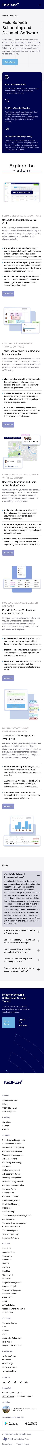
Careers (5, 1129)
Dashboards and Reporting (13, 1147)
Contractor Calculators (11, 1338)
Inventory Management (11, 1177)
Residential (6, 1248)
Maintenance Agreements (13, 1181)
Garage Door (7, 1275)
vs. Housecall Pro (9, 1371)
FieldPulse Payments (10, 1200)
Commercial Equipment (11, 1290)
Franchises (6, 1260)
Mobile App (7, 1208)
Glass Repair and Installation (13, 1309)
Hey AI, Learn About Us (11, 1345)
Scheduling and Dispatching (13, 1140)
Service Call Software (11, 1227)
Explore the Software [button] (23, 1023)
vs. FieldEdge (7, 1363)
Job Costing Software (11, 1174)
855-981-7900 (8, 1393)
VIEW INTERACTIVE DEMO (22, 192)
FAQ (4, 1334)
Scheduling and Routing (11, 1162)
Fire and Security (9, 1294)
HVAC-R (5, 1263)
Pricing (5, 1104)
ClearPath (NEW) (9, 1108)
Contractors (7, 1297)
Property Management (11, 1282)
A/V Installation (8, 1305)
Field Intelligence (9, 1111)
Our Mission (7, 1122)
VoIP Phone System (10, 1230)
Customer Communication (13, 1185)
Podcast (5, 1330)
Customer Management (12, 1151)
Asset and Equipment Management (16, 1215)
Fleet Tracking (8, 1211)
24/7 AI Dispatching (10, 1234)
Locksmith (6, 1278)
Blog (4, 1327)
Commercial (7, 1256)
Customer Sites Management (14, 1223)
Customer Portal (9, 1189)
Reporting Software (10, 1238)
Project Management (11, 1170)
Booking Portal (8, 1193)
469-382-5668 (8, 1396)
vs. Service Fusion (9, 1367)
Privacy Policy (7, 1444)
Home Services (8, 1252)
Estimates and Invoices (11, 1144)
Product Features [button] (10, 16)
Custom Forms (8, 1219)
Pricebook (6, 1166)
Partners (6, 1126)
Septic (5, 1301)
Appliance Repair (9, 1286)
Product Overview (9, 1100)
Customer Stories (9, 1323)
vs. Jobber (6, 1360)
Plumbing (6, 1271)
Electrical (6, 1267)
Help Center (7, 1342)
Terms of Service (22, 1444)
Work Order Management (13, 1155)
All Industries (7, 1312)
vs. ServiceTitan (9, 1356)
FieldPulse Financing (10, 1204)
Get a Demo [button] (10, 62)
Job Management (9, 1159)
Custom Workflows (10, 1196)
